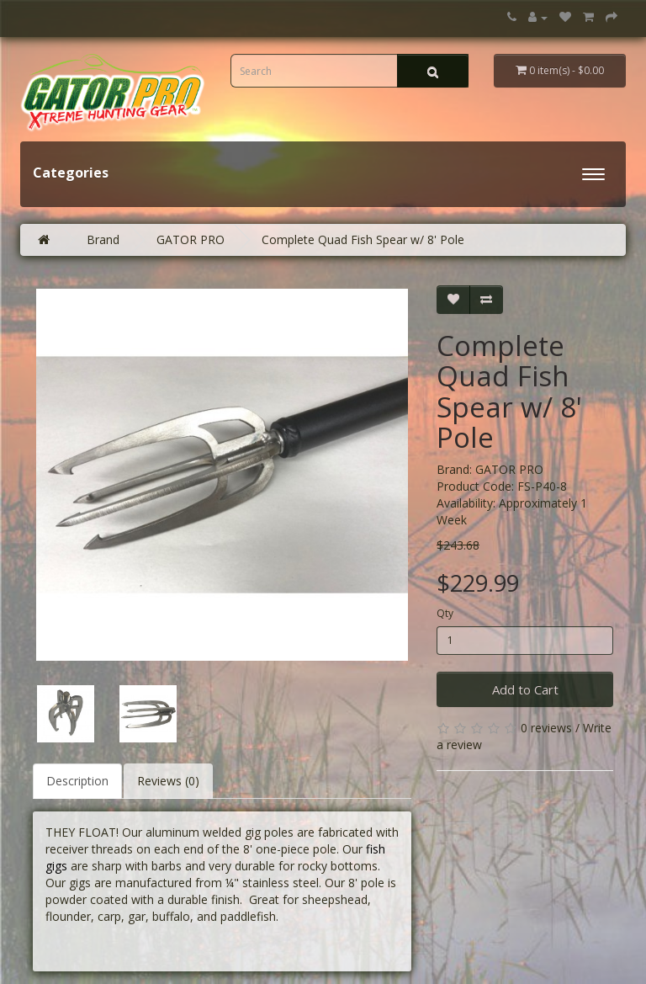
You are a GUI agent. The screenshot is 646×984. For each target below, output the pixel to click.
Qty (445, 613)
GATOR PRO (190, 239)
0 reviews (546, 728)
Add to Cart (525, 689)
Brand (103, 239)
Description (77, 781)
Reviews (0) (168, 781)
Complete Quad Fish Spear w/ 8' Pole (363, 239)
